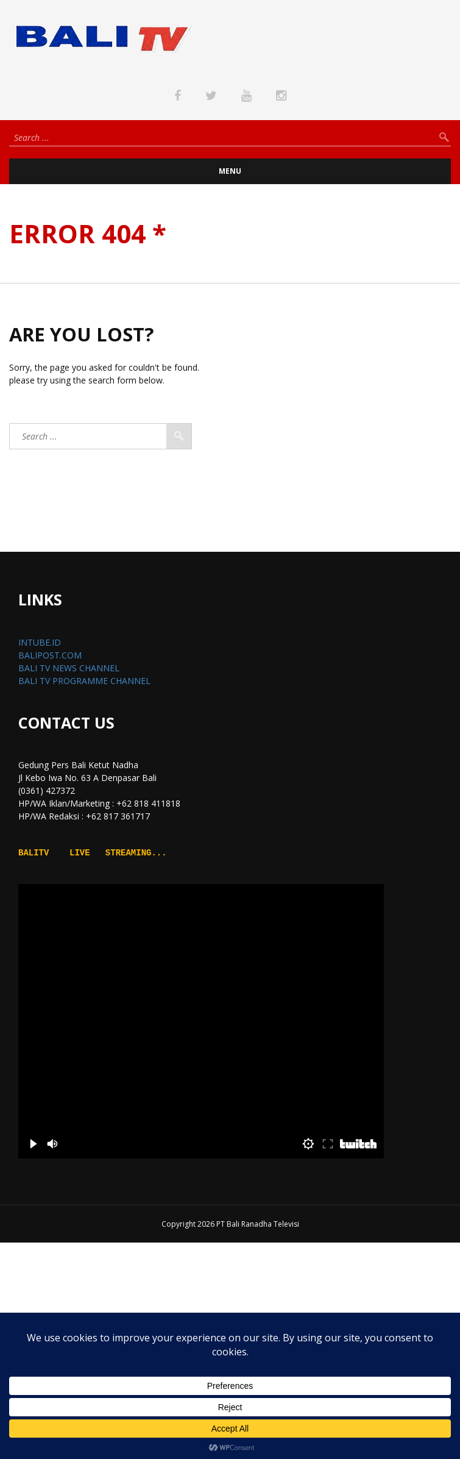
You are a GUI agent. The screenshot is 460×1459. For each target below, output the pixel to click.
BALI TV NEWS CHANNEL (68, 668)
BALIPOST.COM (50, 655)
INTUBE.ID (39, 642)
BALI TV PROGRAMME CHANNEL (84, 681)
